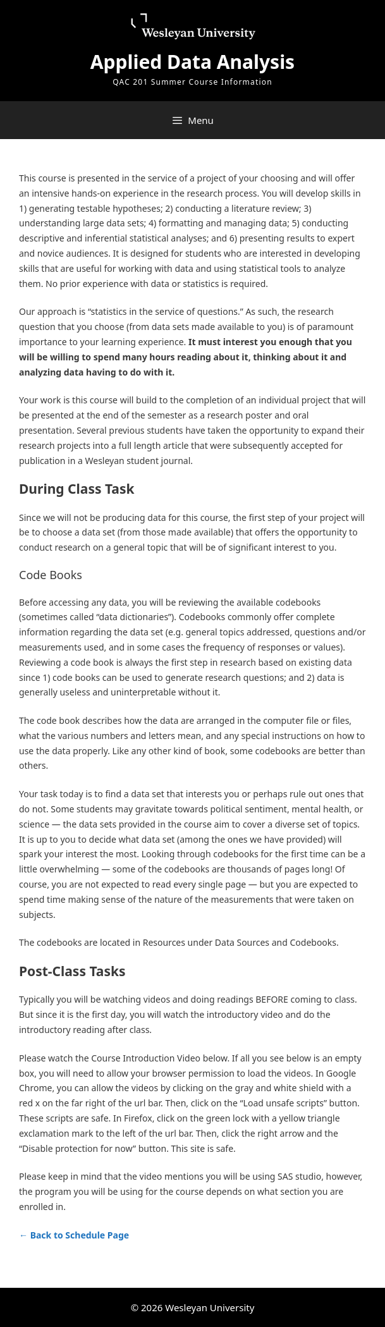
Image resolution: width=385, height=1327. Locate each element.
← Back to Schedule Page (74, 1235)
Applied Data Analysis (192, 62)
